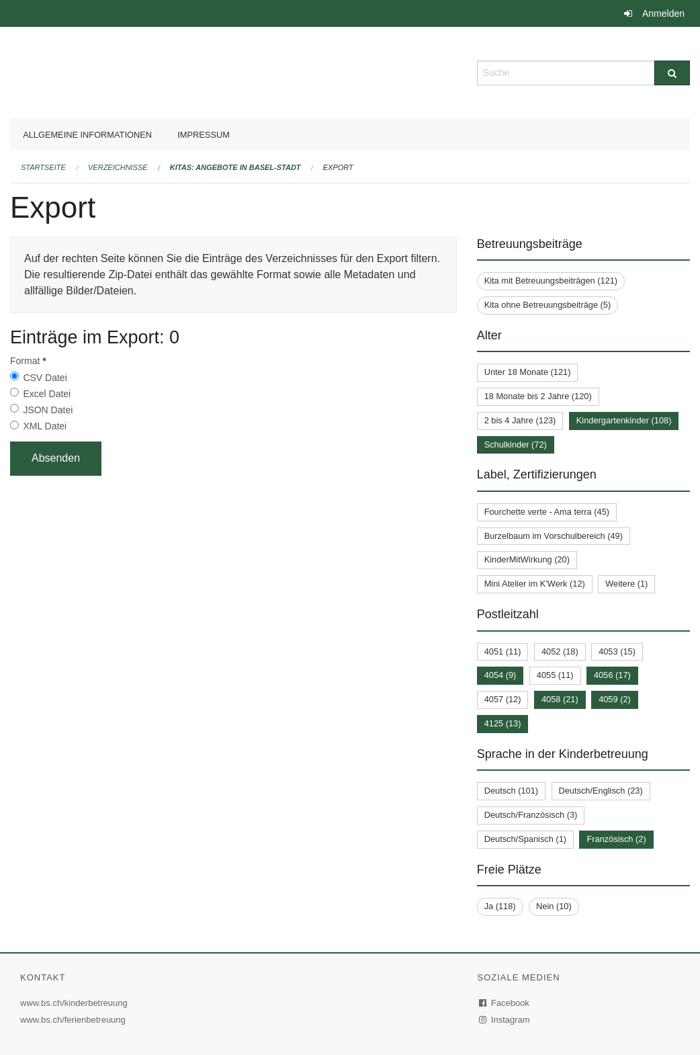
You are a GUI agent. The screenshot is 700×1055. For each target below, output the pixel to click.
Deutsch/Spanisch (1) (525, 839)
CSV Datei (45, 377)
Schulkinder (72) (515, 444)
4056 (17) (612, 675)
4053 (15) (617, 651)
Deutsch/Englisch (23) (601, 791)
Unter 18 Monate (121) (527, 372)
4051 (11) (502, 651)
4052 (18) (559, 651)
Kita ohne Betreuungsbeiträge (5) (547, 305)
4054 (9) (500, 675)
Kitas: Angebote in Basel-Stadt (235, 167)
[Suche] (672, 72)
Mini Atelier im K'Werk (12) (534, 584)
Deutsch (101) (511, 791)
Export (338, 167)
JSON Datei (48, 410)
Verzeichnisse (118, 167)
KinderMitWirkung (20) (527, 559)
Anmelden (663, 13)
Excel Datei (47, 393)
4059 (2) (615, 699)
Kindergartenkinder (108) (624, 420)
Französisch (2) (616, 839)
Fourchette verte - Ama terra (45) (546, 512)
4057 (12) (502, 699)
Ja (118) (500, 906)
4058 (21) (559, 699)
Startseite (43, 167)
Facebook (504, 1003)
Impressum (203, 135)
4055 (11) (555, 675)
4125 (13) (502, 723)
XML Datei (45, 426)
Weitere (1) (626, 584)
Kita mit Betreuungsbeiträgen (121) (550, 281)
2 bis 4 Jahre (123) (520, 420)
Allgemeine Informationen (87, 135)
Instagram (505, 1020)
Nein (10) (554, 906)
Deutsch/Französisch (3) (531, 815)
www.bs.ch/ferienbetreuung (74, 1020)
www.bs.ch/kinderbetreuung (75, 1003)
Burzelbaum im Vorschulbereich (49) (553, 536)
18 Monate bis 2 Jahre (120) (538, 396)
